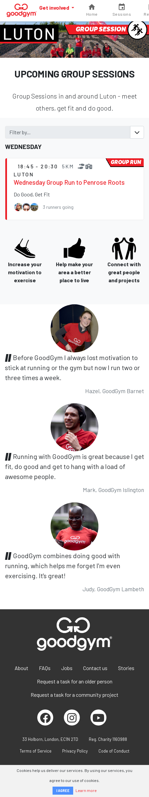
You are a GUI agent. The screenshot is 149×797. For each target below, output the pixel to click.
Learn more (86, 790)
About (21, 668)
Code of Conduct (113, 751)
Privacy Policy (75, 751)
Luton (29, 33)
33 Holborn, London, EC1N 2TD (50, 739)
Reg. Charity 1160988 (108, 739)
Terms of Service (36, 751)
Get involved (54, 7)
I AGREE (63, 790)
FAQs (45, 668)
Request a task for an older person (74, 681)
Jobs (67, 668)
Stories (126, 668)
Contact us (95, 668)
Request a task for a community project (74, 694)
